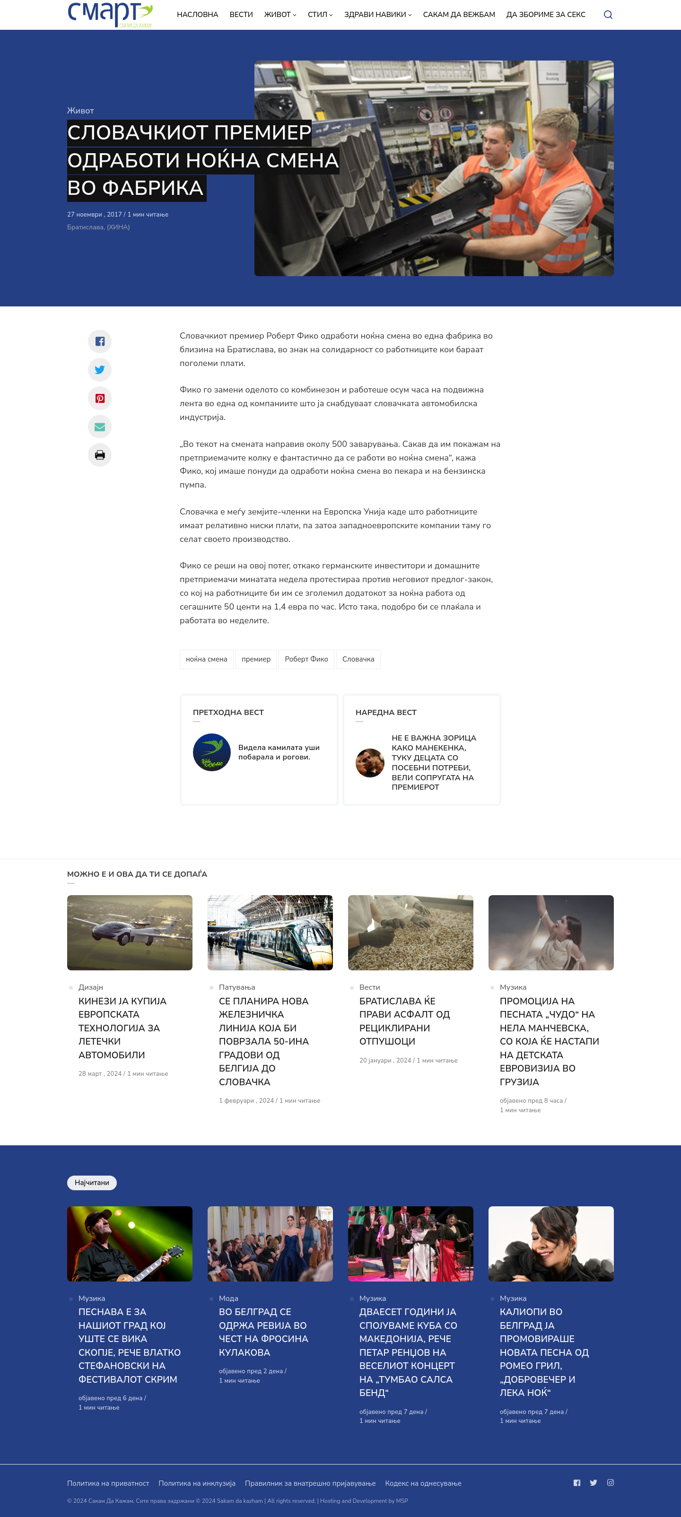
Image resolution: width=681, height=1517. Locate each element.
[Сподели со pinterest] (100, 398)
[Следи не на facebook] (579, 1483)
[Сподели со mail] (100, 426)
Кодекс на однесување (423, 1483)
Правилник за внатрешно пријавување (310, 1483)
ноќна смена (206, 659)
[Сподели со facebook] (100, 341)
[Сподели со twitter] (100, 370)
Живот (80, 110)
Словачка (358, 659)
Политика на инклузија (197, 1483)
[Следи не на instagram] (608, 1483)
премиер (256, 659)
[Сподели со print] (100, 455)
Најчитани (92, 1182)
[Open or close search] (608, 15)
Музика (513, 987)
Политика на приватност (108, 1483)
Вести (369, 987)
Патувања (237, 987)
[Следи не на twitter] (593, 1483)
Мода (228, 1298)
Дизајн (91, 987)
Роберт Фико (306, 659)
